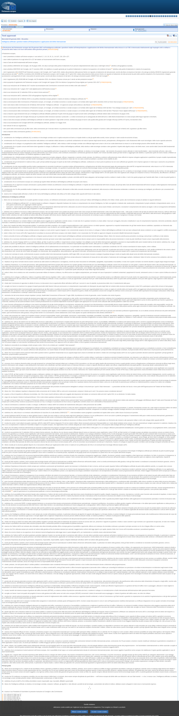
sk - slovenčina (170, 16)
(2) (2, 695)
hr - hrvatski (148, 16)
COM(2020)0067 (141, 111)
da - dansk (133, 16)
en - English (142, 16)
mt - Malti (159, 16)
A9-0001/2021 (6, 30)
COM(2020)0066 (138, 108)
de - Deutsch (135, 16)
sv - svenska (176, 16)
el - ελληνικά (139, 16)
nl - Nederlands (161, 16)
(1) (2, 694)
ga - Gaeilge (146, 16)
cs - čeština (131, 16)
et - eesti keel (137, 16)
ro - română (168, 16)
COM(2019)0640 (128, 102)
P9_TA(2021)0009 (141, 30)
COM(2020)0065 (96, 105)
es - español (129, 16)
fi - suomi (174, 16)
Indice (5, 21)
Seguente (20, 21)
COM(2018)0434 (106, 82)
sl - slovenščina (172, 16)
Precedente (13, 21)
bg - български (126, 16)
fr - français (144, 16)
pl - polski (163, 16)
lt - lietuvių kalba (155, 16)
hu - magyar (157, 16)
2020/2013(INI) (13, 25)
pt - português (165, 16)
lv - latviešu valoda (152, 16)
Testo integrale (32, 21)
